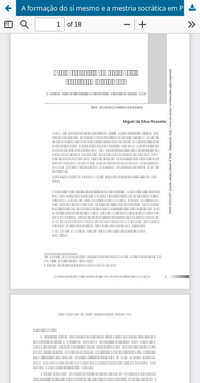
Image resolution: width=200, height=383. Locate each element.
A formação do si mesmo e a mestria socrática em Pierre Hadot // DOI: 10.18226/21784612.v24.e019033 (110, 8)
